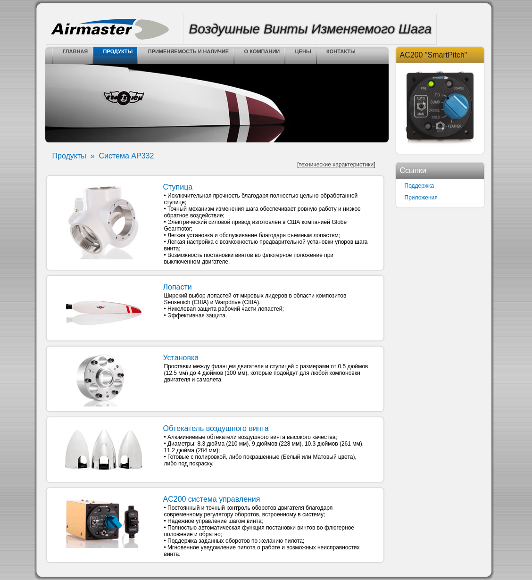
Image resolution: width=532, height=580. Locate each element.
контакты (341, 51)
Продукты (118, 51)
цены (303, 51)
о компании (262, 51)
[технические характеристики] (336, 164)
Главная (75, 51)
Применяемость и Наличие (188, 51)
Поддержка (419, 185)
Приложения (421, 197)
